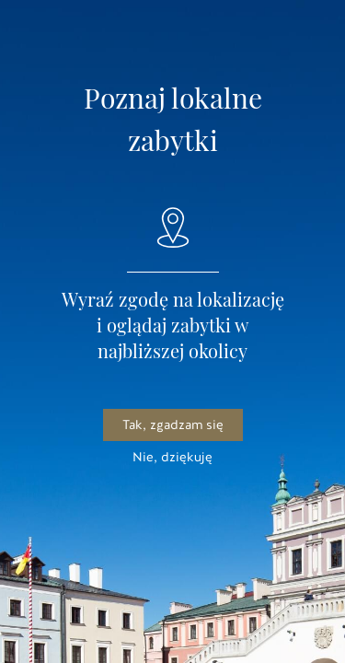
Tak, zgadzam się (173, 425)
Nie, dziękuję (172, 457)
